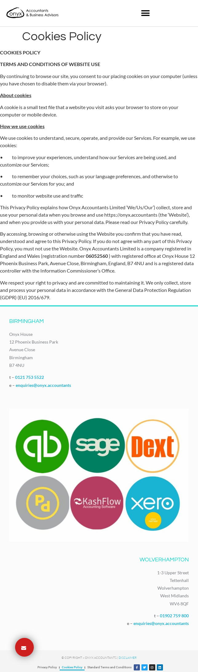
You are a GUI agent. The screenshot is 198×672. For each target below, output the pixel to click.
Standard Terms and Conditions (109, 667)
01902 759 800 (174, 615)
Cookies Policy (72, 667)
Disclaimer (128, 658)
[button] (145, 13)
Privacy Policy (47, 667)
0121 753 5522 (29, 377)
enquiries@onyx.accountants (43, 385)
